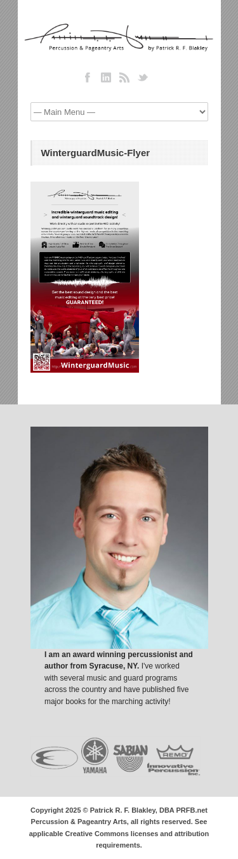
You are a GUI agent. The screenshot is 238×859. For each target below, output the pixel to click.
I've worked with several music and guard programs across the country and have (112, 678)
